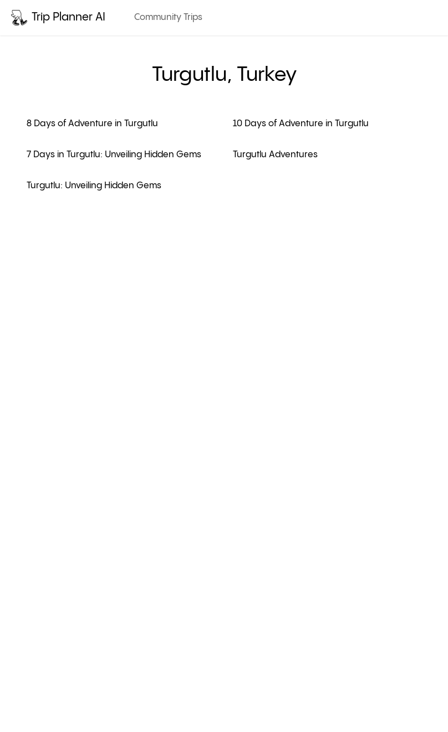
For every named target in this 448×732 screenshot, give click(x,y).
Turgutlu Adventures (275, 154)
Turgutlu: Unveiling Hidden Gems (94, 185)
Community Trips (168, 17)
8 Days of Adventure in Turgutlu (92, 123)
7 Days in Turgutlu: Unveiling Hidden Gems (114, 154)
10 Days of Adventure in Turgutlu (301, 123)
